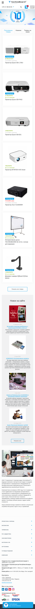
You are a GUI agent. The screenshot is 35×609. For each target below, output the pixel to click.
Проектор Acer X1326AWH (14, 205)
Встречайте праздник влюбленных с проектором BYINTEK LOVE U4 (17, 327)
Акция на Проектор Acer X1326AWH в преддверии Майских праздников (17, 395)
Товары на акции (27, 31)
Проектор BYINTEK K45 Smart (15, 169)
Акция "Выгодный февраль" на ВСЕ (17, 425)
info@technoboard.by (7, 582)
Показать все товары (17, 289)
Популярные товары (8, 31)
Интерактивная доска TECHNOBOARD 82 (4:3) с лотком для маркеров (16, 242)
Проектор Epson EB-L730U (14, 62)
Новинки (18, 30)
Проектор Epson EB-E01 (13, 134)
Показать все (17, 440)
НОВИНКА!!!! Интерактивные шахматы (17, 358)
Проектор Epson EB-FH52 (13, 99)
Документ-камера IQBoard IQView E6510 (16, 277)
